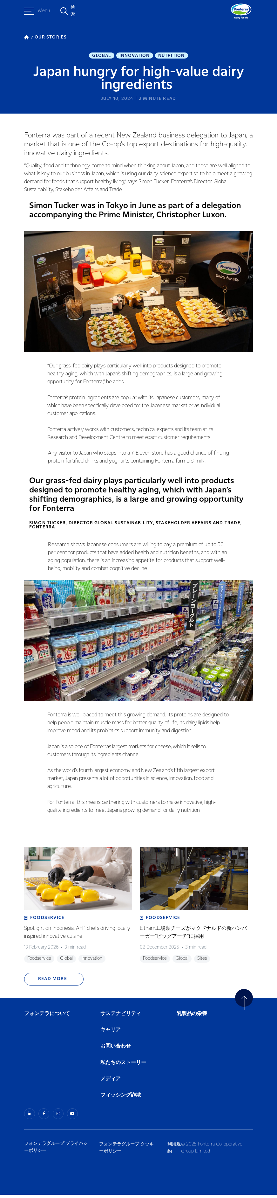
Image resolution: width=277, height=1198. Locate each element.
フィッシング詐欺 (120, 1098)
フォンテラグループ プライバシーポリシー (56, 1150)
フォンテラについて (47, 1017)
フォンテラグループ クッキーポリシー (127, 1150)
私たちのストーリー (123, 1066)
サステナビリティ (120, 1017)
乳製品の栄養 (192, 1017)
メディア (110, 1082)
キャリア (110, 1033)
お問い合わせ (115, 1049)
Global (101, 56)
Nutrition (171, 56)
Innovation (134, 56)
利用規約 (173, 1150)
